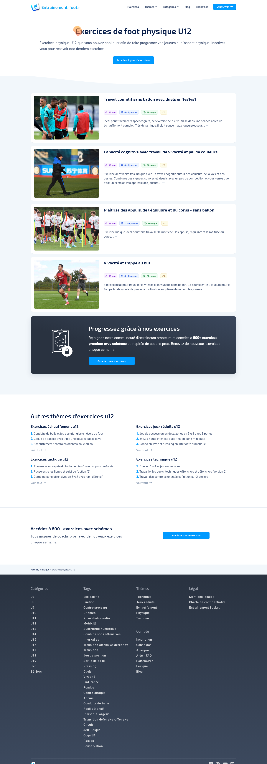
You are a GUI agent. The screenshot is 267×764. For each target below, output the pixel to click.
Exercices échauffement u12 (54, 427)
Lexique (142, 667)
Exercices (133, 7)
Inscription (144, 641)
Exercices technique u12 (156, 460)
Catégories (39, 590)
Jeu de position (94, 657)
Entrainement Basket (204, 609)
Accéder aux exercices (112, 361)
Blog (187, 7)
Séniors (36, 673)
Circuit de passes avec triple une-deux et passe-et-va (67, 440)
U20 (33, 667)
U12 (33, 625)
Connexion (202, 7)
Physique (44, 571)
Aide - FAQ (144, 657)
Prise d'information (97, 619)
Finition (88, 603)
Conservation (93, 747)
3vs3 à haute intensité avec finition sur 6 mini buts (172, 440)
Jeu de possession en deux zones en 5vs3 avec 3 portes (175, 435)
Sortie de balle (94, 662)
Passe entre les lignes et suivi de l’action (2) (62, 473)
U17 (33, 651)
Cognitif (89, 736)
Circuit (88, 726)
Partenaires (145, 662)
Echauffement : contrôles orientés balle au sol (63, 445)
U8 (32, 603)
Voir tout (38, 451)
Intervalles (91, 641)
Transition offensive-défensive (106, 646)
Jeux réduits (145, 603)
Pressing (89, 667)
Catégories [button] (169, 7)
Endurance (91, 683)
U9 (32, 609)
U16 (33, 646)
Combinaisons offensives (102, 635)
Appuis (88, 699)
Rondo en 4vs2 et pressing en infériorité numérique (172, 445)
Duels (87, 673)
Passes (88, 742)
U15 (33, 641)
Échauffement (146, 609)
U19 (33, 662)
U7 (32, 598)
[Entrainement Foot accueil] (55, 7)
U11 (33, 619)
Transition (90, 651)
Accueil (34, 571)
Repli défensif (93, 710)
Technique (143, 598)
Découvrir (225, 6)
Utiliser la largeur (96, 715)
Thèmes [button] (150, 7)
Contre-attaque (94, 694)
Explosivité (91, 598)
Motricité (90, 625)
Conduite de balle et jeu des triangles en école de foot (68, 435)
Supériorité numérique (100, 630)
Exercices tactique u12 (49, 460)
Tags (87, 590)
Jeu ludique (92, 731)
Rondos (88, 689)
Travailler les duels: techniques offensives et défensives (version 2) (183, 473)
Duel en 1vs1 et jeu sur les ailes (159, 467)
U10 (33, 614)
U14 (33, 635)
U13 (33, 630)
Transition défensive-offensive (106, 721)
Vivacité (89, 678)
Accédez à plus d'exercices (133, 60)
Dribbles (89, 614)
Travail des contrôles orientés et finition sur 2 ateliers (173, 478)
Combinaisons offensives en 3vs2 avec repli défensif (68, 478)
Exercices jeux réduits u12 (158, 427)
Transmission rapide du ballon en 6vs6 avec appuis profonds (73, 467)
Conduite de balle (96, 704)
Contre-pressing (95, 609)
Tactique (142, 619)
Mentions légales (201, 598)
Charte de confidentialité (207, 603)
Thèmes (142, 590)
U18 (33, 657)
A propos (142, 651)
